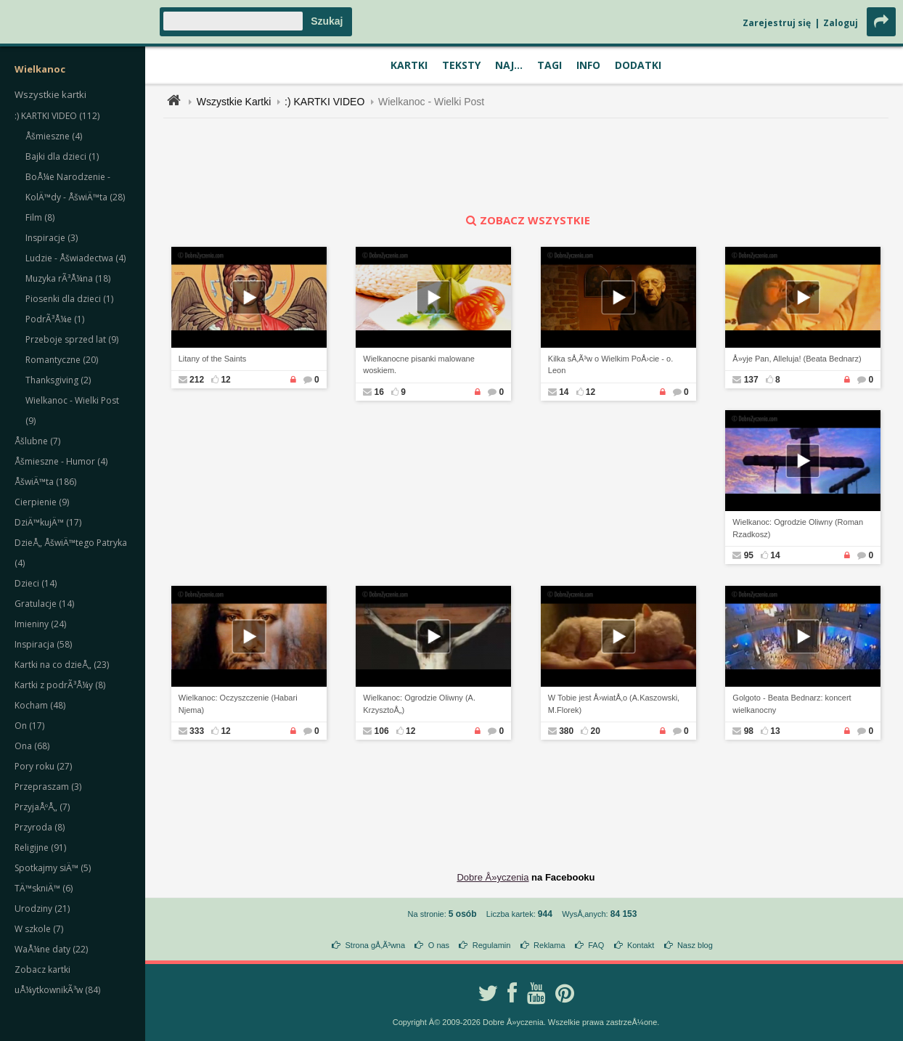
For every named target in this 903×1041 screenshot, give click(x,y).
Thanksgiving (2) (58, 380)
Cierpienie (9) (42, 502)
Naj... (509, 65)
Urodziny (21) (42, 908)
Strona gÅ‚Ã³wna (376, 945)
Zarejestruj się (777, 23)
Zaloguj (840, 23)
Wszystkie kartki (50, 94)
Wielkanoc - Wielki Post (431, 101)
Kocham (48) (40, 705)
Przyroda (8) (40, 827)
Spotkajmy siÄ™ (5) (53, 868)
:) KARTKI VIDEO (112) (57, 116)
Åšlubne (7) (37, 441)
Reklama (549, 945)
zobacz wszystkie (526, 220)
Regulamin (492, 945)
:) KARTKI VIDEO (324, 101)
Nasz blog (695, 945)
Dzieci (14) (36, 583)
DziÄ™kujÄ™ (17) (48, 522)
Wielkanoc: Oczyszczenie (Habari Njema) (238, 703)
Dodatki (638, 65)
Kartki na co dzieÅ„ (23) (62, 664)
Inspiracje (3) (51, 238)
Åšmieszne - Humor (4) (61, 461)
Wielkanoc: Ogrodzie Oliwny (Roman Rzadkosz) (797, 528)
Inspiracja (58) (43, 644)
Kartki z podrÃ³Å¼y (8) (60, 685)
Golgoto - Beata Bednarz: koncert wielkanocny (791, 703)
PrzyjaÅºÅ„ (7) (42, 807)
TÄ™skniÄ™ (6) (44, 888)
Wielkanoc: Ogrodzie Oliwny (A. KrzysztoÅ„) (419, 703)
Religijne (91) (40, 847)
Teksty (461, 65)
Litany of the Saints (213, 358)
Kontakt (640, 945)
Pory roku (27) (43, 766)
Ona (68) (32, 746)
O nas (438, 945)
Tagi (549, 65)
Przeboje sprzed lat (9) (71, 339)
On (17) (29, 725)
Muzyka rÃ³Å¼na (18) (67, 278)
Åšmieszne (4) (53, 136)
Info (588, 65)
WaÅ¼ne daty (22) (51, 949)
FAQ (596, 945)
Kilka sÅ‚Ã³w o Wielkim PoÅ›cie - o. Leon (610, 364)
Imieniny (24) (40, 624)
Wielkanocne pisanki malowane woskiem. (418, 364)
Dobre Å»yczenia (492, 877)
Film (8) (39, 217)
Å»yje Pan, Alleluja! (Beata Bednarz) (796, 358)
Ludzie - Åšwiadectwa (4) (75, 258)
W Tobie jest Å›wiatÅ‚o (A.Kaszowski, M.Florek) (613, 703)
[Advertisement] (526, 165)
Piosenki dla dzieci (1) (69, 299)
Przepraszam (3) (48, 786)
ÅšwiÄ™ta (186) (45, 481)
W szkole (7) (39, 929)
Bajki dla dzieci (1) (62, 156)
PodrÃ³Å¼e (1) (54, 319)
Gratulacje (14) (44, 603)
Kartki (409, 65)
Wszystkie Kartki (234, 101)
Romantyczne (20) (61, 360)
